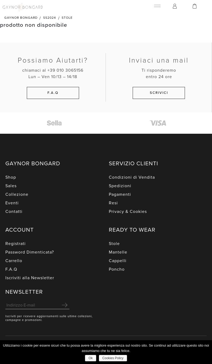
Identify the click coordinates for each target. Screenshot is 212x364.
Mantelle (118, 252)
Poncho (117, 269)
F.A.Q (11, 269)
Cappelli (118, 260)
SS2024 (49, 18)
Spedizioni (120, 186)
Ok (90, 358)
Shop (10, 177)
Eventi (12, 203)
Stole (67, 18)
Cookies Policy (113, 358)
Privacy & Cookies (128, 211)
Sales (11, 186)
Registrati (15, 243)
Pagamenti (120, 194)
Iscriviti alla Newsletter (29, 278)
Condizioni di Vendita (132, 177)
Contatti (14, 211)
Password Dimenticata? (29, 252)
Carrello (13, 260)
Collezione (16, 194)
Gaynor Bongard (21, 18)
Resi (113, 203)
